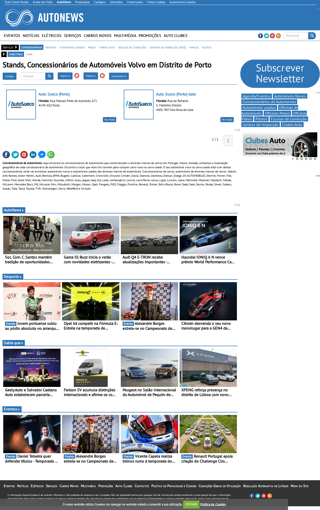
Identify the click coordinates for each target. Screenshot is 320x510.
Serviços (72, 35)
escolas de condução (132, 47)
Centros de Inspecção (261, 124)
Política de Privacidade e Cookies (173, 486)
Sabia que (14, 342)
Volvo (65, 76)
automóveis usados (72, 47)
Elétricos (52, 35)
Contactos (142, 486)
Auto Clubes (176, 35)
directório (16, 54)
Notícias (31, 35)
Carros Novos (98, 35)
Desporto (13, 276)
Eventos (12, 35)
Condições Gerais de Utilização (220, 486)
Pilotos (261, 118)
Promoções (150, 35)
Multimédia (125, 35)
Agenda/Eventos (257, 96)
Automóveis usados (259, 107)
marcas (193, 47)
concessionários (31, 47)
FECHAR (191, 504)
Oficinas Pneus (277, 113)
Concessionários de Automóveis (269, 101)
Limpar (9, 76)
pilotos (206, 47)
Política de (212, 504)
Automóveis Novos (290, 96)
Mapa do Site (299, 486)
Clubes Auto (292, 124)
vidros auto (107, 47)
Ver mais (109, 119)
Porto (91, 76)
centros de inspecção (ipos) (168, 47)
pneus (92, 47)
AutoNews (14, 209)
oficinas (51, 47)
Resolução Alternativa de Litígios (265, 486)
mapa (29, 54)
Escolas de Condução (289, 118)
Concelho (119, 76)
